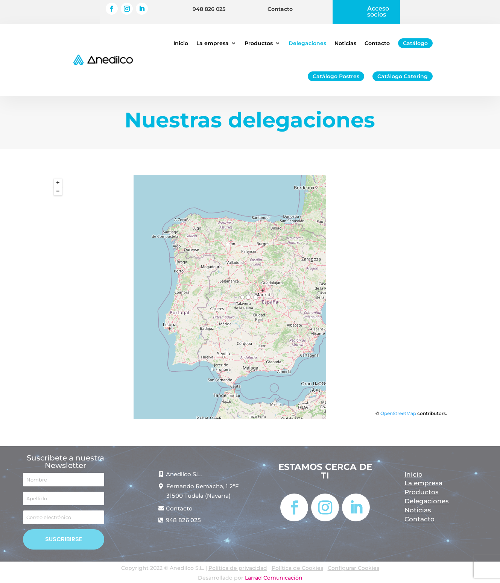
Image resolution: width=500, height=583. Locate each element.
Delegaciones (307, 43)
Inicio (180, 43)
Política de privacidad (237, 568)
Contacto (280, 9)
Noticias (345, 43)
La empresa (212, 43)
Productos (259, 43)
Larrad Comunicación (273, 577)
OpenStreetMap (398, 413)
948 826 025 (209, 9)
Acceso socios (378, 11)
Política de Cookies (297, 568)
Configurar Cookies (353, 568)
